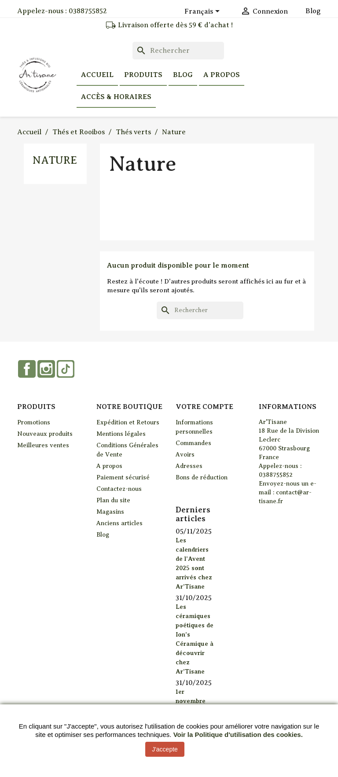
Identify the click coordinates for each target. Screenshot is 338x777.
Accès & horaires (116, 97)
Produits (143, 75)
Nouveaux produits (45, 434)
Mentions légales (121, 434)
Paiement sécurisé (123, 477)
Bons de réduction (202, 477)
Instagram (46, 369)
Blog (313, 11)
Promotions (33, 422)
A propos (221, 75)
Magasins (110, 511)
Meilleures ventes (43, 445)
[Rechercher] (178, 50)
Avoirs (185, 454)
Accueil (97, 75)
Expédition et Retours (127, 422)
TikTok (65, 369)
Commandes (193, 443)
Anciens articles (119, 523)
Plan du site (113, 500)
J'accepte (165, 749)
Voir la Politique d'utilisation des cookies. (238, 734)
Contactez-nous (119, 489)
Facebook (27, 369)
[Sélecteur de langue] (203, 12)
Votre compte (204, 407)
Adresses (189, 466)
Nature (55, 160)
